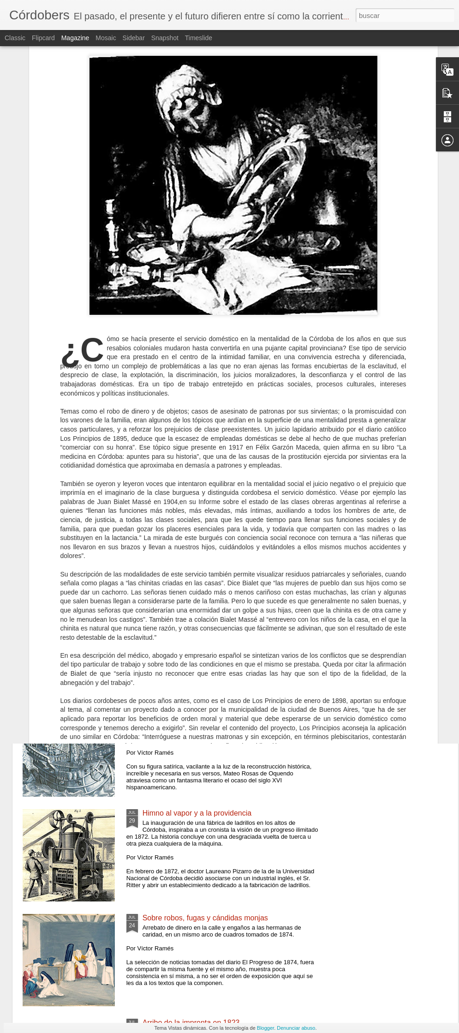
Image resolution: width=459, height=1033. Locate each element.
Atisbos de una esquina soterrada (197, 603)
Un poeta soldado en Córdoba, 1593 (202, 708)
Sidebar (134, 38)
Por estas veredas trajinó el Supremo (203, 499)
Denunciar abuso (296, 1028)
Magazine (75, 38)
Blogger (265, 1028)
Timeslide (198, 38)
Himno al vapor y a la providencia (197, 813)
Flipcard (43, 38)
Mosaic (105, 38)
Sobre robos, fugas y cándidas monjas (205, 918)
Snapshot (165, 38)
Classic (15, 38)
